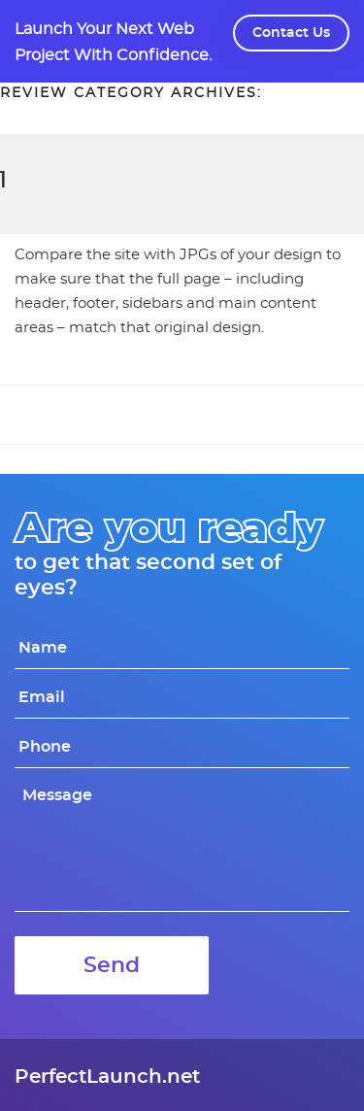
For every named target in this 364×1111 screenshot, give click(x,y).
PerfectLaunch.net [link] (107, 1077)
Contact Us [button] (291, 33)
